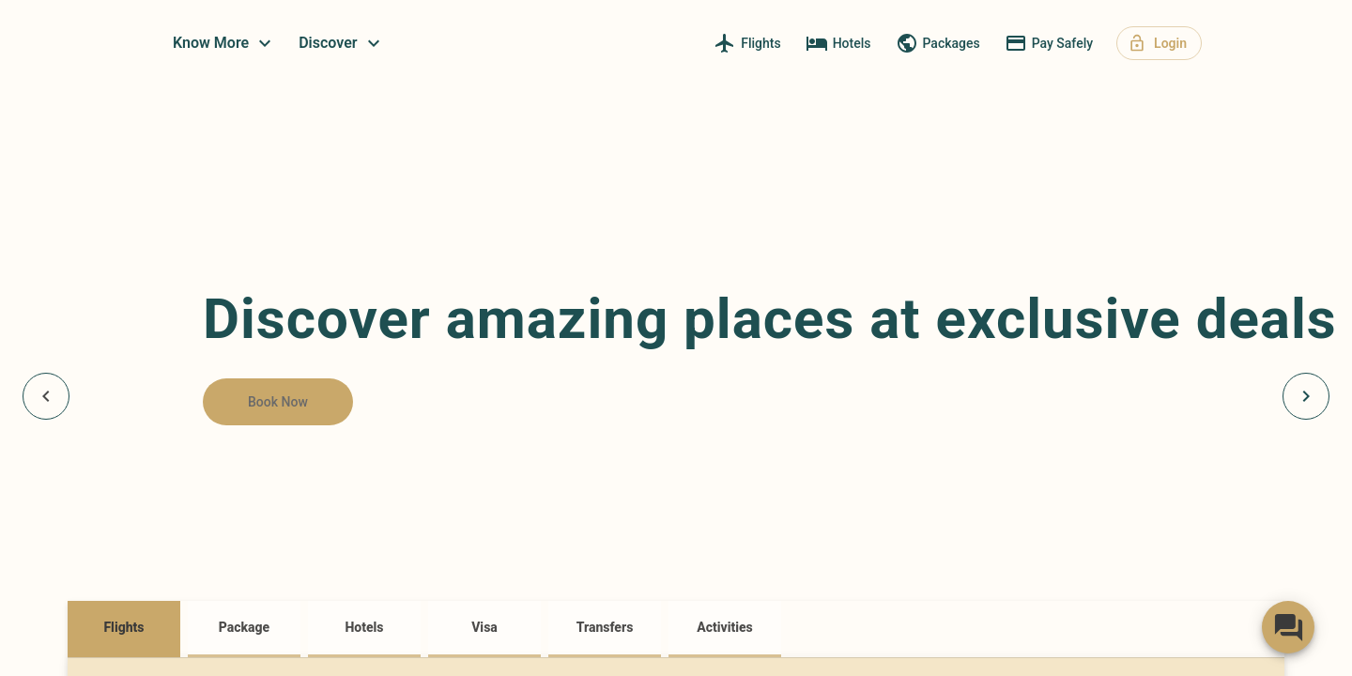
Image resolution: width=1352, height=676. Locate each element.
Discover (497, 43)
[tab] (124, 629)
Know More (380, 43)
